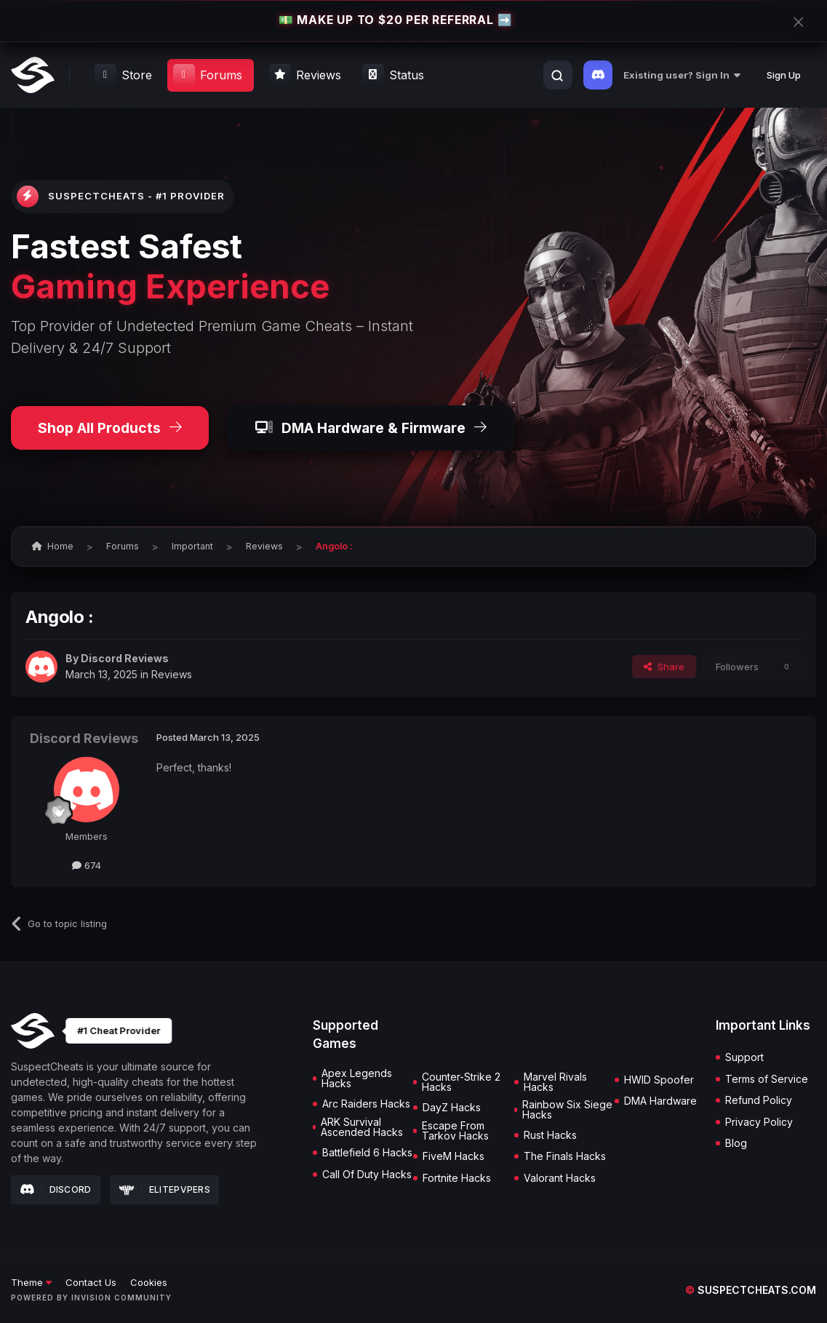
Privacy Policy (759, 1122)
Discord (56, 1190)
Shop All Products (110, 428)
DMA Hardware (660, 1101)
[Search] (557, 75)
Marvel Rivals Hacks (555, 1082)
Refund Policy (758, 1100)
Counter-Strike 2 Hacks (461, 1082)
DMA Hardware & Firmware (371, 428)
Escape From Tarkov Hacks (455, 1131)
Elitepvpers (165, 1189)
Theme (31, 1282)
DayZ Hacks (452, 1107)
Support (744, 1057)
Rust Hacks (550, 1135)
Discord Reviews (125, 658)
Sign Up (784, 75)
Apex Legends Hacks (356, 1078)
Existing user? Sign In (681, 75)
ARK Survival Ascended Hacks (362, 1127)
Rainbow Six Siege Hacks (567, 1110)
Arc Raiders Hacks (366, 1104)
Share (664, 666)
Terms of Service (766, 1079)
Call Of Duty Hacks (367, 1174)
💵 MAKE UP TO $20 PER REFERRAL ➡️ (395, 20)
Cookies (148, 1282)
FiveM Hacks (453, 1156)
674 (86, 865)
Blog (736, 1143)
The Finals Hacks (565, 1156)
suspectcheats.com (750, 1290)
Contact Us (90, 1282)
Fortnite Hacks (457, 1178)
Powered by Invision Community (91, 1297)
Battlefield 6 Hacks (367, 1153)
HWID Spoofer (659, 1080)
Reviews (171, 674)
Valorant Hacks (560, 1178)
